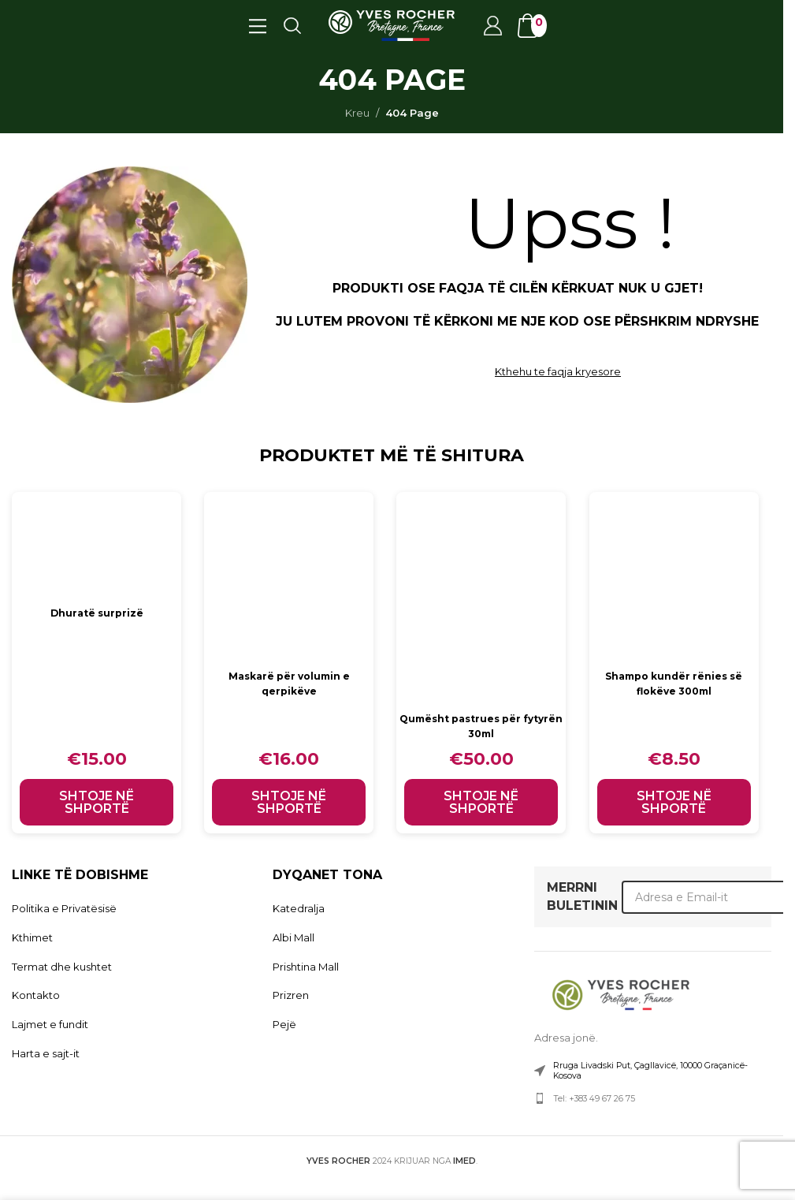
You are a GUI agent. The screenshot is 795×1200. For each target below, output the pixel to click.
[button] (96, 802)
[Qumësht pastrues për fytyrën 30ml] (484, 598)
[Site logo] (392, 24)
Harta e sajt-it (46, 1053)
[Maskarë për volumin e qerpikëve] (290, 576)
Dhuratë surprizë (96, 612)
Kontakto (36, 995)
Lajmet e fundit (50, 1024)
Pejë (284, 1024)
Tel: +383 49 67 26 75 (594, 1099)
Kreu (357, 112)
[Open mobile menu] (257, 25)
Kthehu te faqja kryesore (558, 371)
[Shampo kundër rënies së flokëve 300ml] (678, 576)
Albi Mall (293, 937)
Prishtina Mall (306, 966)
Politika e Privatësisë (64, 908)
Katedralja (299, 908)
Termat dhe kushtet (62, 966)
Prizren (291, 995)
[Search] (291, 25)
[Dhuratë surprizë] (96, 545)
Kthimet (32, 937)
